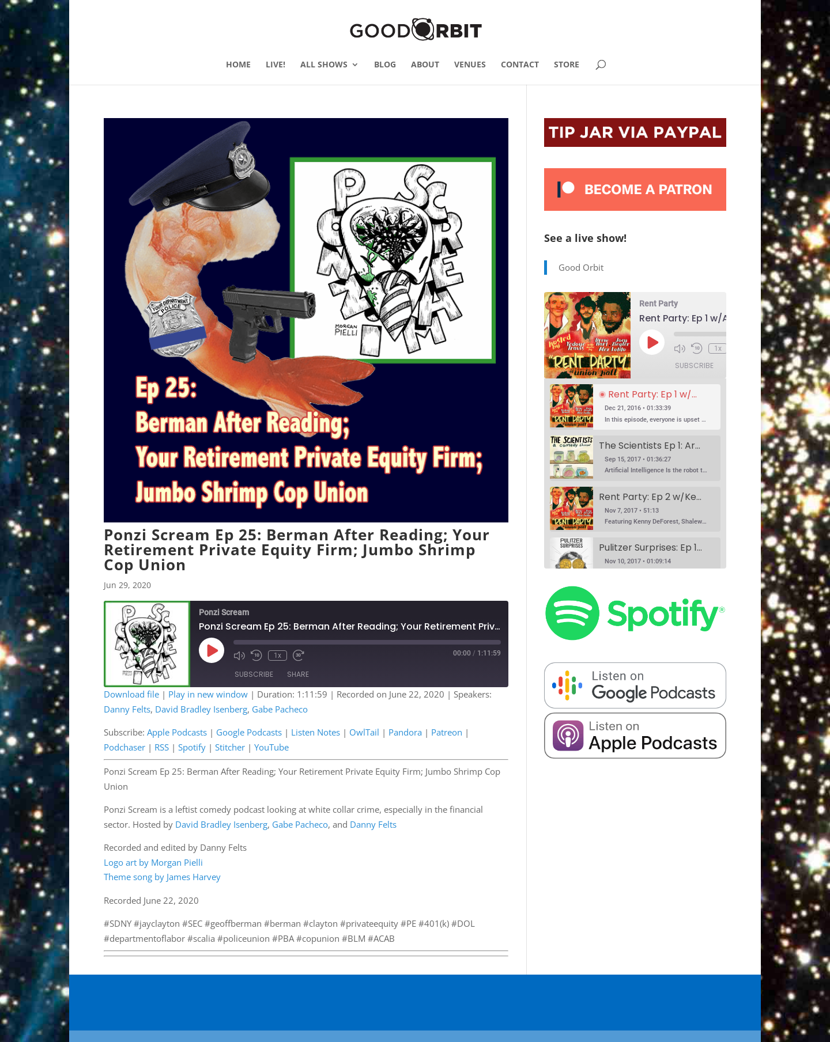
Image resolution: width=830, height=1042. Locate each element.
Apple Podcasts (177, 732)
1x (277, 655)
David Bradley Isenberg (201, 709)
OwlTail (364, 732)
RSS (161, 747)
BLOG (385, 65)
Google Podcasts (249, 732)
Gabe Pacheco (280, 709)
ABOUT (425, 65)
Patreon (446, 732)
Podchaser (124, 747)
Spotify (192, 747)
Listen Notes (315, 732)
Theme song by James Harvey (162, 876)
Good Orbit (581, 267)
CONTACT (520, 65)
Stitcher (230, 747)
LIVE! (275, 65)
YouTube (271, 747)
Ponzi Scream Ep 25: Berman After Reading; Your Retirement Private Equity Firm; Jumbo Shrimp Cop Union (297, 549)
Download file (131, 694)
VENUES (470, 65)
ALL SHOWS (324, 65)
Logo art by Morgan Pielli (153, 862)
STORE (566, 65)
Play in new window (208, 694)
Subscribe (254, 674)
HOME (238, 65)
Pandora (405, 732)
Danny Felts (127, 709)
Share (298, 674)
